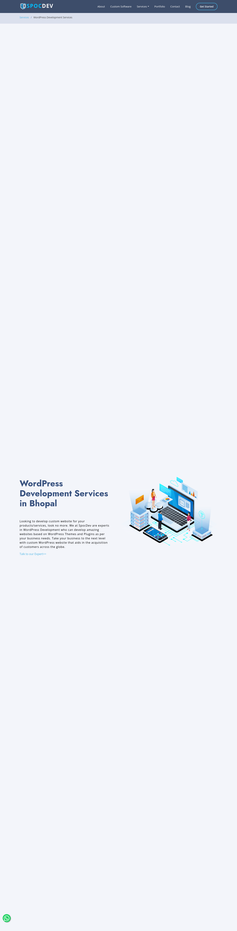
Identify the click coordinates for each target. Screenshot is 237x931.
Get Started (206, 6)
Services (24, 17)
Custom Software (121, 6)
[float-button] (7, 918)
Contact (175, 6)
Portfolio (159, 6)
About (101, 6)
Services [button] (142, 6)
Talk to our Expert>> (33, 554)
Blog (188, 6)
